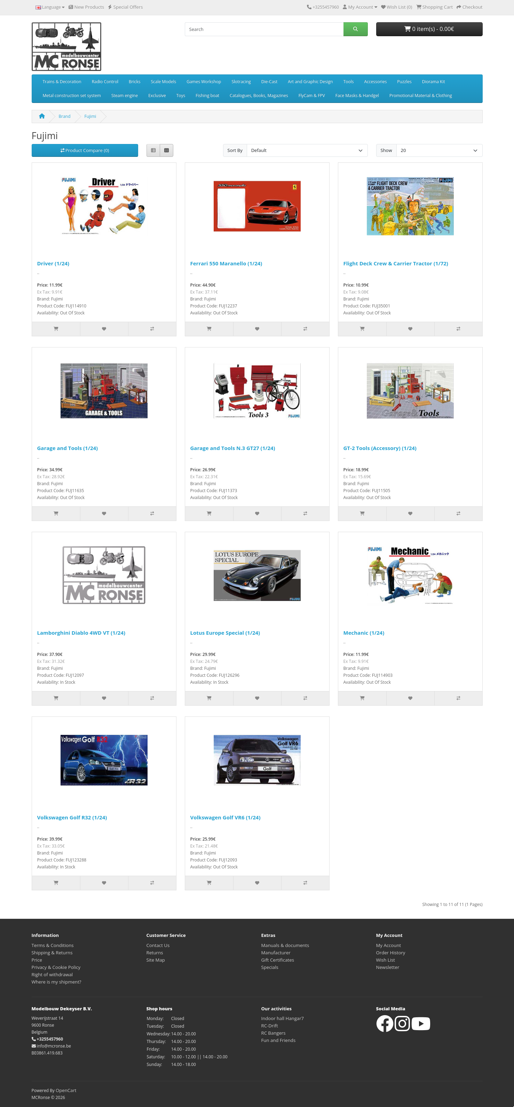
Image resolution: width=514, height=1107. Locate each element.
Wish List (385, 960)
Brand (65, 116)
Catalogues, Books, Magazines (259, 95)
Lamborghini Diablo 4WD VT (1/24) (81, 632)
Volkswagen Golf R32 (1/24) (72, 817)
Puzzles (404, 82)
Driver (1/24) (53, 263)
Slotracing (241, 82)
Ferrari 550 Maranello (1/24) (226, 263)
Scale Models (163, 82)
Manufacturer (276, 952)
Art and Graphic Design (310, 82)
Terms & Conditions (53, 945)
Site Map (156, 960)
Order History (390, 952)
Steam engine (124, 95)
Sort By (235, 150)
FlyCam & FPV (312, 95)
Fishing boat (207, 95)
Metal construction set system (72, 95)
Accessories (375, 82)
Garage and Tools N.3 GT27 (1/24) (232, 447)
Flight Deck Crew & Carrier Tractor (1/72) (395, 263)
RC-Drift (269, 1025)
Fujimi (90, 116)
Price (37, 960)
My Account (388, 945)
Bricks (134, 82)
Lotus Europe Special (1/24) (225, 632)
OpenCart (66, 1090)
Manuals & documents (285, 945)
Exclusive (157, 95)
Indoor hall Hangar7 (282, 1018)
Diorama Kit (433, 82)
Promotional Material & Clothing (420, 95)
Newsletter (388, 967)
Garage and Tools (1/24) (67, 447)
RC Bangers (273, 1033)
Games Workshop (204, 82)
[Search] (264, 29)
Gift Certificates (277, 960)
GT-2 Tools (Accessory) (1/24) (380, 447)
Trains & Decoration (62, 82)
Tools (348, 82)
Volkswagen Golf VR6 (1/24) (225, 817)
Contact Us (158, 945)
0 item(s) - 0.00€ (429, 29)
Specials (269, 967)
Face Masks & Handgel (357, 95)
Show (386, 150)
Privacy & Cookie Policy (56, 967)
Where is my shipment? (56, 982)
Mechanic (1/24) (364, 632)
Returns (155, 952)
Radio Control (105, 82)
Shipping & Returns (52, 952)
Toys (180, 95)
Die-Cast (269, 82)
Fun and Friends (278, 1040)
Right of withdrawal (52, 974)
